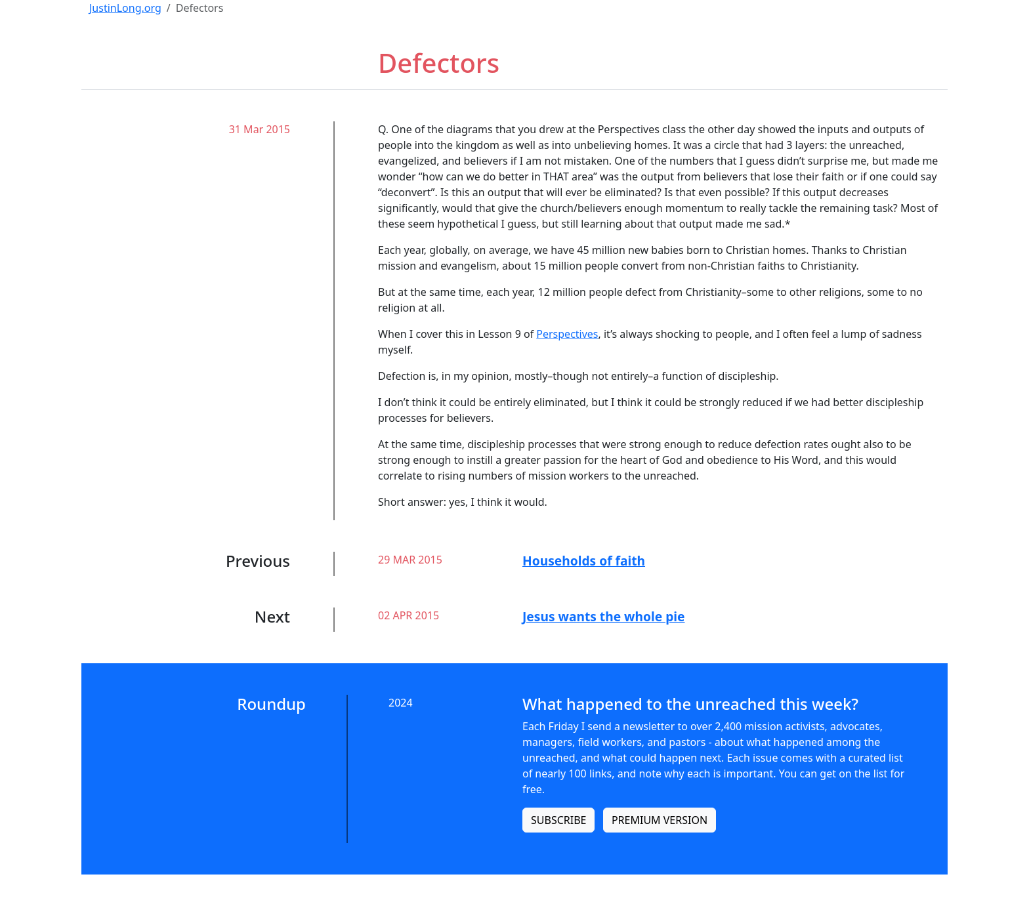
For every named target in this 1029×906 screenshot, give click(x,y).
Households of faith (583, 560)
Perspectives (567, 334)
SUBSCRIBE (558, 820)
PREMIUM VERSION (659, 820)
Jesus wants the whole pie (603, 616)
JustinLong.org (125, 8)
